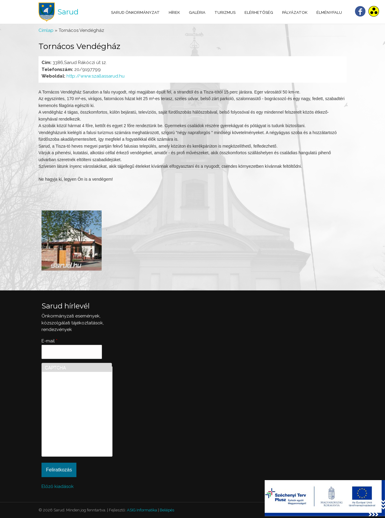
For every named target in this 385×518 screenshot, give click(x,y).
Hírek (174, 12)
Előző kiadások (58, 486)
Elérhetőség (259, 12)
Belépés (167, 510)
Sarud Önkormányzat (135, 12)
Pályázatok (294, 12)
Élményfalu (329, 12)
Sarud (68, 12)
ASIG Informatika (142, 510)
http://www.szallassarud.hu (95, 76)
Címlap (46, 30)
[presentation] (69, 431)
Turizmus (225, 12)
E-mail (49, 341)
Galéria (197, 12)
